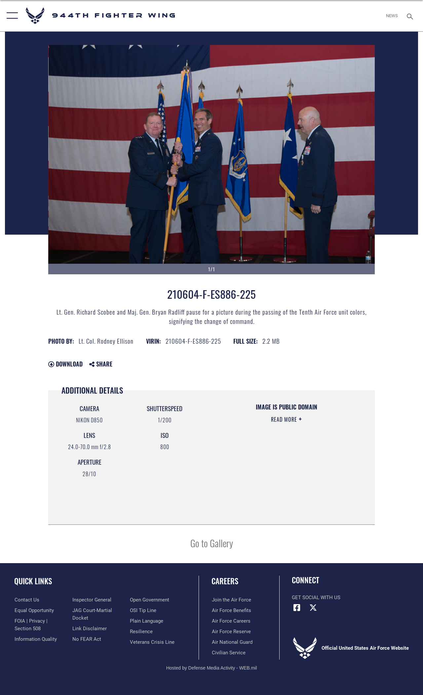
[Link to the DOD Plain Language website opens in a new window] (146, 621)
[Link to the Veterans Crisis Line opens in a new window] (152, 642)
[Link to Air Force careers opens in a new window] (231, 621)
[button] (10, 15)
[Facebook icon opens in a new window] (297, 608)
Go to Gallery (211, 543)
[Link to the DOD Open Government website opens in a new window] (149, 600)
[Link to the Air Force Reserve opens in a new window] (231, 632)
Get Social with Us (316, 597)
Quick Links (33, 581)
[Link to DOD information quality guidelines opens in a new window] (35, 639)
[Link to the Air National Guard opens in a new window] (232, 642)
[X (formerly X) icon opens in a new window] (313, 608)
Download (65, 364)
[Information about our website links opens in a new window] (89, 628)
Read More (285, 419)
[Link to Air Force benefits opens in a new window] (231, 610)
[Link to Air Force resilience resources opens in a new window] (141, 632)
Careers (225, 581)
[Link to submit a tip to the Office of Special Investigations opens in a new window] (143, 610)
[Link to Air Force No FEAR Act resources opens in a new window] (86, 639)
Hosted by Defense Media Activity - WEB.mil (211, 668)
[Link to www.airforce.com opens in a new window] (231, 600)
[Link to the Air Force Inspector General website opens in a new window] (91, 600)
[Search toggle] (411, 16)
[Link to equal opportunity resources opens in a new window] (34, 610)
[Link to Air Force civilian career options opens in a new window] (228, 653)
